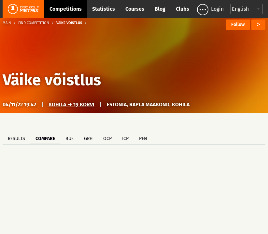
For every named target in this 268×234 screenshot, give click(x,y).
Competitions (65, 9)
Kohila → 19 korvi (71, 104)
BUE (69, 138)
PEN (143, 138)
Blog (160, 9)
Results (16, 138)
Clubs (182, 9)
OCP (107, 138)
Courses (134, 9)
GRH (88, 138)
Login (217, 9)
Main (7, 23)
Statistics (103, 9)
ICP (125, 138)
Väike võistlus (52, 80)
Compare (45, 138)
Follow (238, 24)
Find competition (33, 23)
